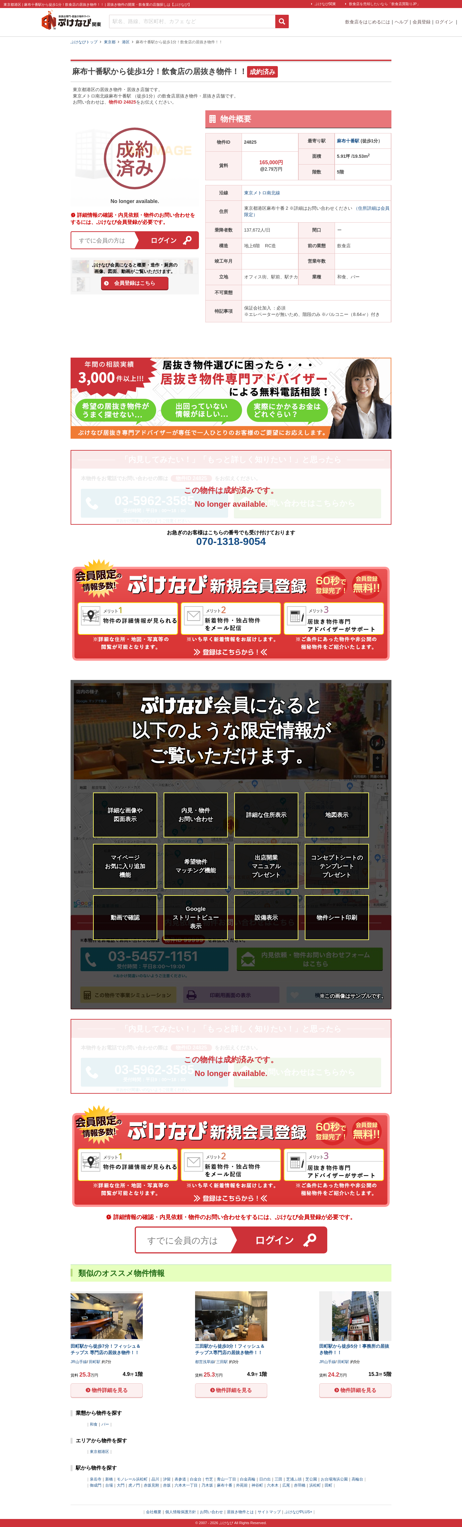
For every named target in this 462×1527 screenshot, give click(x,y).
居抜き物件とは (240, 1512)
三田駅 (222, 1362)
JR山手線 (79, 1362)
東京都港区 (99, 1451)
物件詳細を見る (110, 1390)
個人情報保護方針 (180, 1512)
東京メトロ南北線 (262, 192)
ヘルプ (401, 21)
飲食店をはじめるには (367, 21)
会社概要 (153, 1512)
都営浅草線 (204, 1362)
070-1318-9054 (231, 541)
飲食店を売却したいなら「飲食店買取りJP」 (384, 4)
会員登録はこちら (134, 283)
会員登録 (422, 21)
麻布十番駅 (348, 140)
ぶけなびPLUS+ (298, 1512)
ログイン (444, 21)
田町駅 (94, 1362)
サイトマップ (269, 1512)
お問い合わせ (211, 1512)
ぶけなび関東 (325, 4)
